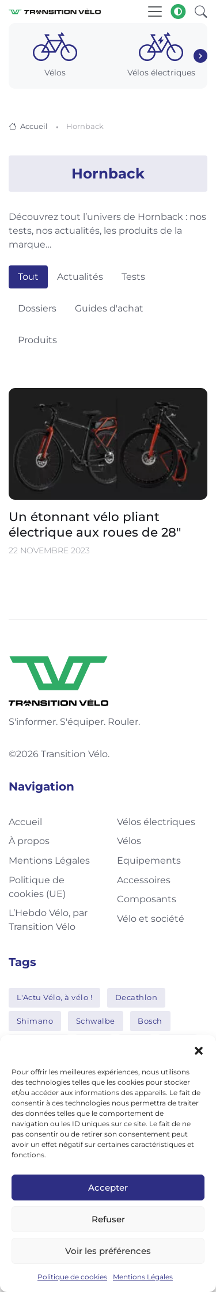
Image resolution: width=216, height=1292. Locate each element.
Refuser (108, 1219)
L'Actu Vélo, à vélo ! (55, 997)
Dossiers (37, 308)
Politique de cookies (72, 1276)
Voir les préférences (108, 1250)
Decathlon (136, 997)
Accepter (108, 1187)
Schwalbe (95, 1020)
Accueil (34, 126)
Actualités (80, 276)
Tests (133, 276)
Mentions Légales (143, 1276)
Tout (28, 276)
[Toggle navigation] (155, 11)
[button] (198, 1049)
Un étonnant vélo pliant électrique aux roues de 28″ (95, 524)
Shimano (35, 1020)
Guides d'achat (109, 308)
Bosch (150, 1020)
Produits (37, 340)
